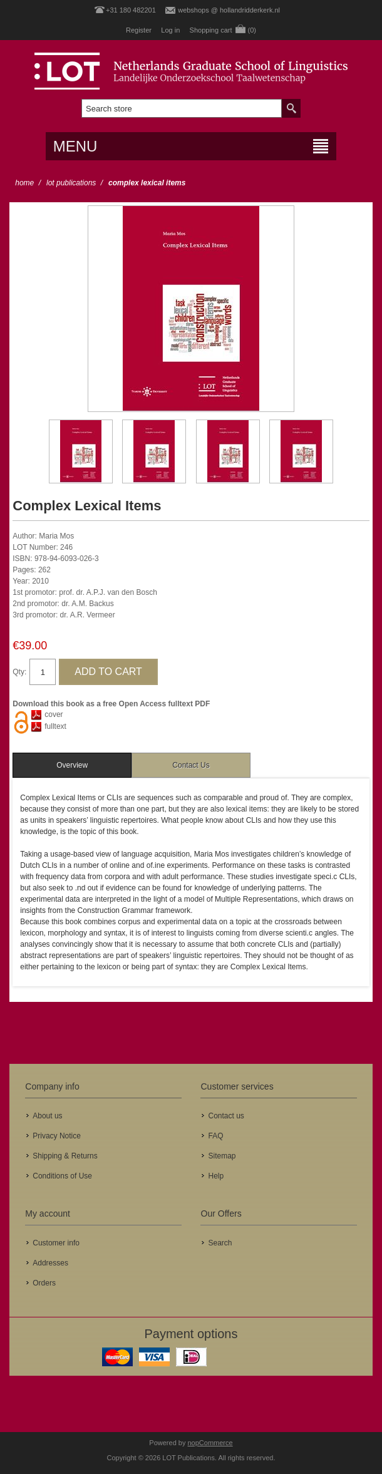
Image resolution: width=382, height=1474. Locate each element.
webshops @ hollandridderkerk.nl (229, 10)
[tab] (72, 765)
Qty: (19, 671)
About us (47, 1115)
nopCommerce (210, 1442)
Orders (44, 1283)
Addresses (50, 1263)
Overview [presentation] (72, 765)
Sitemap (221, 1156)
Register (139, 30)
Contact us (226, 1115)
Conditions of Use (62, 1176)
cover (53, 714)
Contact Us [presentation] (190, 765)
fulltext (55, 726)
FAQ (215, 1135)
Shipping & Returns (65, 1156)
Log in (170, 30)
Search (220, 1243)
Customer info (56, 1243)
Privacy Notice (57, 1135)
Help (216, 1176)
